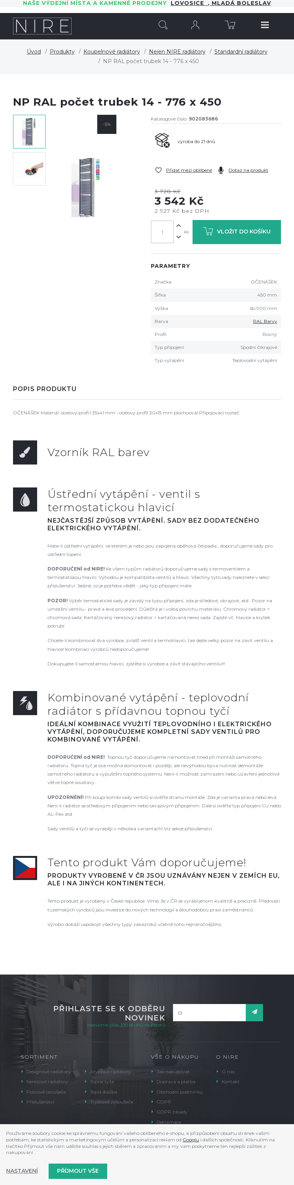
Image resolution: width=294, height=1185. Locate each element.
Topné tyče (102, 1081)
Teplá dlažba (103, 1092)
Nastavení (22, 1170)
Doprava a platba (176, 1081)
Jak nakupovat (173, 1071)
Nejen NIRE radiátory (177, 51)
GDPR (164, 1102)
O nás (228, 1071)
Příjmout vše (78, 1170)
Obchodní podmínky (180, 1092)
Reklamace (169, 1122)
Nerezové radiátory (47, 1081)
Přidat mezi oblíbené (189, 170)
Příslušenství (40, 1102)
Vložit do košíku (237, 233)
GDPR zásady (172, 1112)
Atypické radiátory (110, 1071)
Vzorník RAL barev (98, 452)
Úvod (34, 51)
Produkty (62, 51)
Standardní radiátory (241, 51)
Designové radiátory (48, 1071)
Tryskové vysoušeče (111, 1102)
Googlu (191, 1140)
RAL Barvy (265, 321)
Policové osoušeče (46, 1092)
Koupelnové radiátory (111, 51)
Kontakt (231, 1081)
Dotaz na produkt (248, 170)
